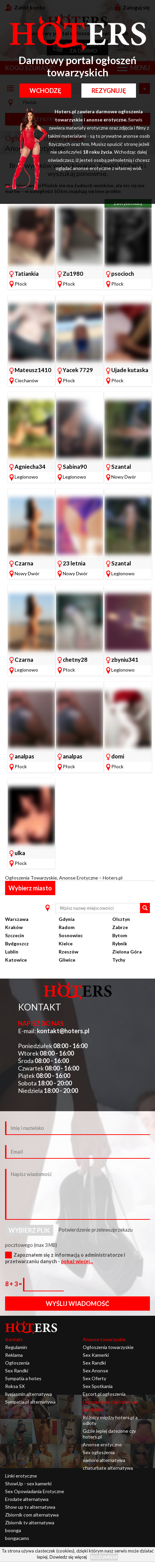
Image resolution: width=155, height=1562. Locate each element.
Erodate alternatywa (27, 1499)
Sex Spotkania (98, 1386)
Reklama (14, 1355)
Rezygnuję (109, 90)
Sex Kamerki (96, 1355)
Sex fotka (93, 1409)
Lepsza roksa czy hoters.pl (110, 1402)
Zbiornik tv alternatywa (29, 1522)
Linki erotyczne (21, 1476)
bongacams (17, 1538)
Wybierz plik (29, 1230)
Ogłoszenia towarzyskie (108, 1347)
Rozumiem (104, 1557)
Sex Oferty (94, 1378)
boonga (13, 1530)
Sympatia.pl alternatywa (30, 1402)
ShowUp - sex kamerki (28, 1483)
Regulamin (16, 1347)
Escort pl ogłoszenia (104, 1394)
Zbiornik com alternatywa (32, 1515)
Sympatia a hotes (23, 1378)
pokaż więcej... (77, 1261)
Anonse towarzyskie (104, 1339)
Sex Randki (16, 1370)
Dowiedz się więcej (68, 1557)
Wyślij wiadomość (77, 1303)
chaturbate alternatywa (108, 1468)
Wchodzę (45, 90)
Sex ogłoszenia (99, 1452)
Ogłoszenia (17, 1363)
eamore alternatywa (104, 1460)
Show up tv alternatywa (30, 1507)
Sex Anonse (95, 1370)
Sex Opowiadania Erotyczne (34, 1491)
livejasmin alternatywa (28, 1394)
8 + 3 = (14, 1284)
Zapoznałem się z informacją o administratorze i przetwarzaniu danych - (65, 1258)
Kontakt (14, 1339)
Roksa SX (15, 1386)
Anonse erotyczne (102, 1444)
